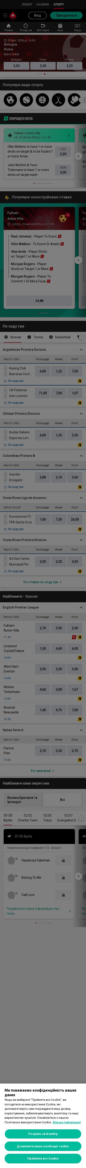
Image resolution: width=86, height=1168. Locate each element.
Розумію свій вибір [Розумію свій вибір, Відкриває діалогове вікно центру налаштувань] (43, 1134)
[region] (43, 1126)
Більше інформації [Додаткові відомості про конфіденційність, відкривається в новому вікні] (67, 1122)
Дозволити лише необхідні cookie (43, 1146)
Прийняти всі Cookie (42, 1158)
